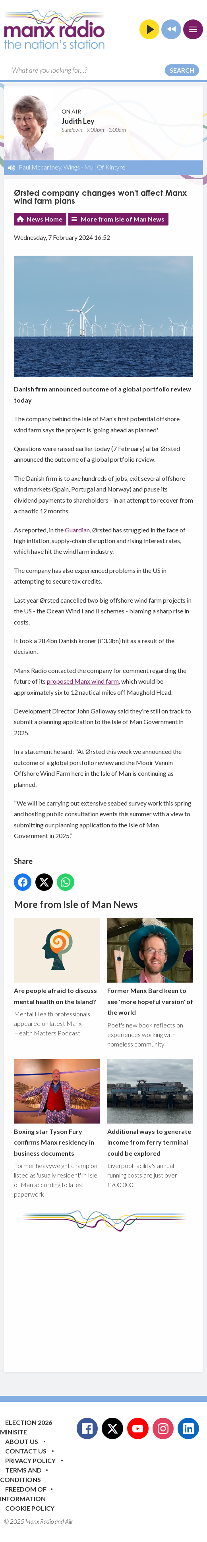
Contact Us (25, 1451)
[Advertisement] (110, 1295)
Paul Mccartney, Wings (49, 167)
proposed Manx (69, 681)
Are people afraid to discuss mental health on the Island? (57, 961)
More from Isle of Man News (122, 219)
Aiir (69, 1521)
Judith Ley (78, 121)
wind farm (105, 681)
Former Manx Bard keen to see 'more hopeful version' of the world (150, 967)
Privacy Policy (30, 1460)
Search (182, 70)
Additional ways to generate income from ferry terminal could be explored (150, 1108)
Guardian (77, 530)
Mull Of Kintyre (105, 167)
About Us (21, 1441)
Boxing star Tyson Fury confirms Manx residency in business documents (57, 1108)
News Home (44, 219)
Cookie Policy (29, 1508)
